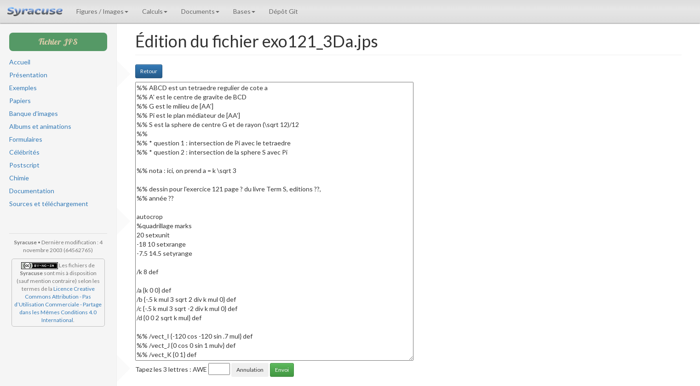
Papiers (20, 100)
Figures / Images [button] (102, 11)
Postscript (24, 165)
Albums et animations (40, 126)
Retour (148, 71)
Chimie (19, 178)
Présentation (28, 75)
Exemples (23, 88)
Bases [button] (244, 11)
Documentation (31, 191)
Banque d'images (33, 113)
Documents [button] (200, 11)
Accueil (19, 62)
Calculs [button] (154, 11)
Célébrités (24, 152)
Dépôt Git (283, 11)
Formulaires (25, 139)
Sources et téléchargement (48, 203)
